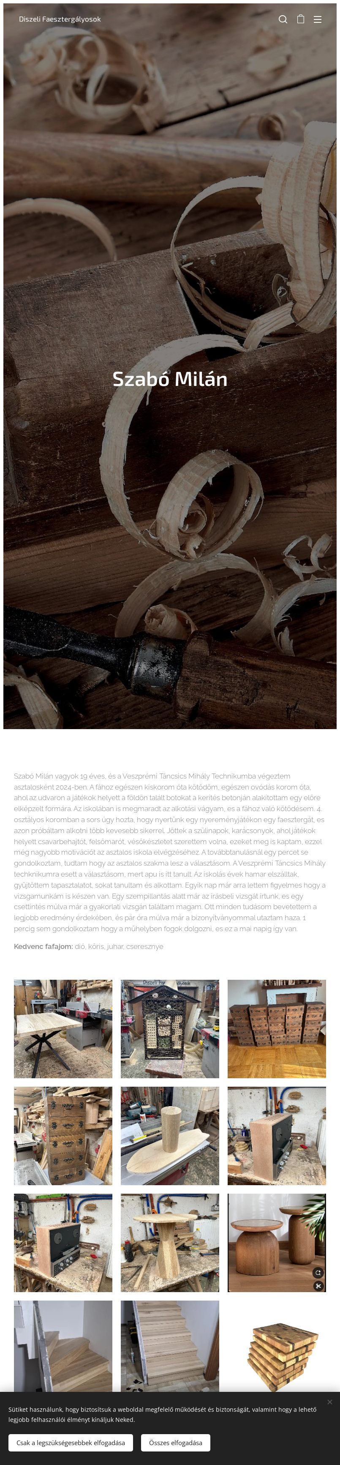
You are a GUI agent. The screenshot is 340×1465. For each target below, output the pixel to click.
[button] (283, 19)
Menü (317, 19)
